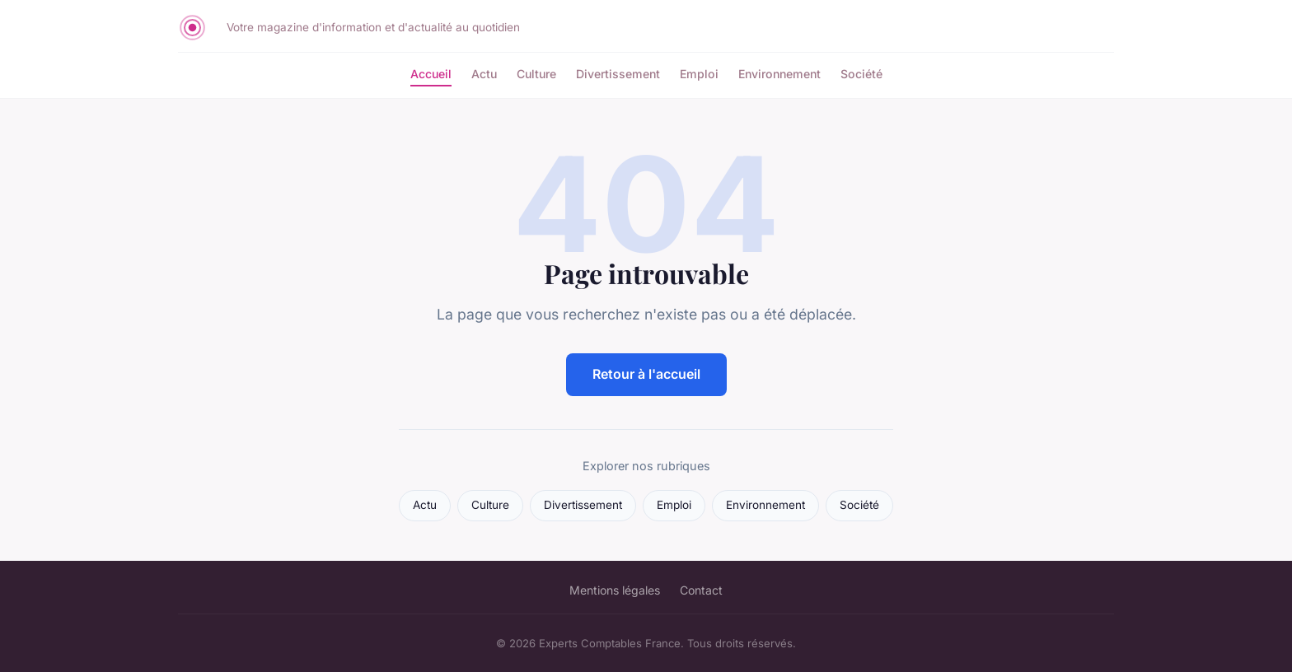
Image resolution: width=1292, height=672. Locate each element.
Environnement (779, 74)
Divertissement (618, 74)
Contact (701, 590)
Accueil (431, 74)
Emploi (699, 74)
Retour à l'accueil (646, 374)
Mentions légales (614, 590)
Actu (484, 74)
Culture (536, 74)
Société (861, 74)
